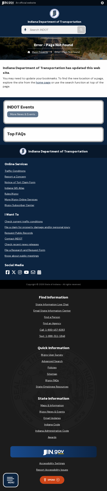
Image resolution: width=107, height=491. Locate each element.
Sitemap (52, 374)
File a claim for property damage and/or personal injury (37, 227)
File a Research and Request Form (25, 250)
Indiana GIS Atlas (14, 188)
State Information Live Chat (52, 304)
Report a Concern (15, 176)
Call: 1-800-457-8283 (52, 329)
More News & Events (22, 114)
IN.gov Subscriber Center (19, 205)
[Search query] (52, 29)
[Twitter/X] (14, 272)
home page (43, 82)
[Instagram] (20, 272)
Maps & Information (52, 405)
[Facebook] (7, 272)
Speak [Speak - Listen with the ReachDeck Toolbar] (51, 480)
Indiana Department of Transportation (54, 21)
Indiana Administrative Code (52, 430)
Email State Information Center (52, 310)
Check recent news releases (22, 244)
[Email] (33, 272)
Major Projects (40, 52)
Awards (52, 437)
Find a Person (52, 317)
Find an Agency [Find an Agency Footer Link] (52, 323)
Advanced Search (52, 361)
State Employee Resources (52, 386)
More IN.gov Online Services (21, 199)
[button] (103, 2)
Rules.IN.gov (11, 193)
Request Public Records (19, 233)
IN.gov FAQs (52, 380)
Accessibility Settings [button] (52, 463)
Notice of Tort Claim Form (20, 182)
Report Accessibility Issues (52, 469)
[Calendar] (39, 272)
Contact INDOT (13, 238)
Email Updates (52, 418)
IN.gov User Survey (52, 354)
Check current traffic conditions (24, 221)
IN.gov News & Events (52, 411)
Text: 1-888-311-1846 (52, 336)
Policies (52, 367)
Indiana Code (52, 424)
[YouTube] (26, 272)
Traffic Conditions (15, 170)
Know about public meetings (22, 255)
